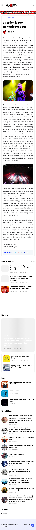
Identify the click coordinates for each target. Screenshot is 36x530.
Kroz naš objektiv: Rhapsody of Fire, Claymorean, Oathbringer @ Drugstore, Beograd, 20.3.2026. (21, 480)
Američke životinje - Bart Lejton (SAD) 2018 (20, 383)
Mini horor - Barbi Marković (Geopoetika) (20, 357)
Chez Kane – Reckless (16, 454)
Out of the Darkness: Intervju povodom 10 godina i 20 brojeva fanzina (19, 471)
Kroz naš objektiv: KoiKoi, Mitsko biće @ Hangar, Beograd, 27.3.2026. (22, 278)
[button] (28, 252)
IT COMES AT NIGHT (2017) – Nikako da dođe (22, 400)
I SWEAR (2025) (14, 391)
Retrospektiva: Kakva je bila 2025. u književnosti (21, 446)
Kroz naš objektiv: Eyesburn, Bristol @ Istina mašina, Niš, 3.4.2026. (20, 268)
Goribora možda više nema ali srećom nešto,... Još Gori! (21, 288)
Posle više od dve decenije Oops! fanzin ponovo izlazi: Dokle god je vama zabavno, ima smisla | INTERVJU (21, 429)
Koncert (11, 18)
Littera (7, 335)
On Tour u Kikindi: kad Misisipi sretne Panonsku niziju (21, 489)
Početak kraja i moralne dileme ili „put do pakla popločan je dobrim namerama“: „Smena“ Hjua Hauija (18, 342)
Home (5, 18)
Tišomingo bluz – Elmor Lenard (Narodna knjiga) (21, 366)
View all (33, 261)
